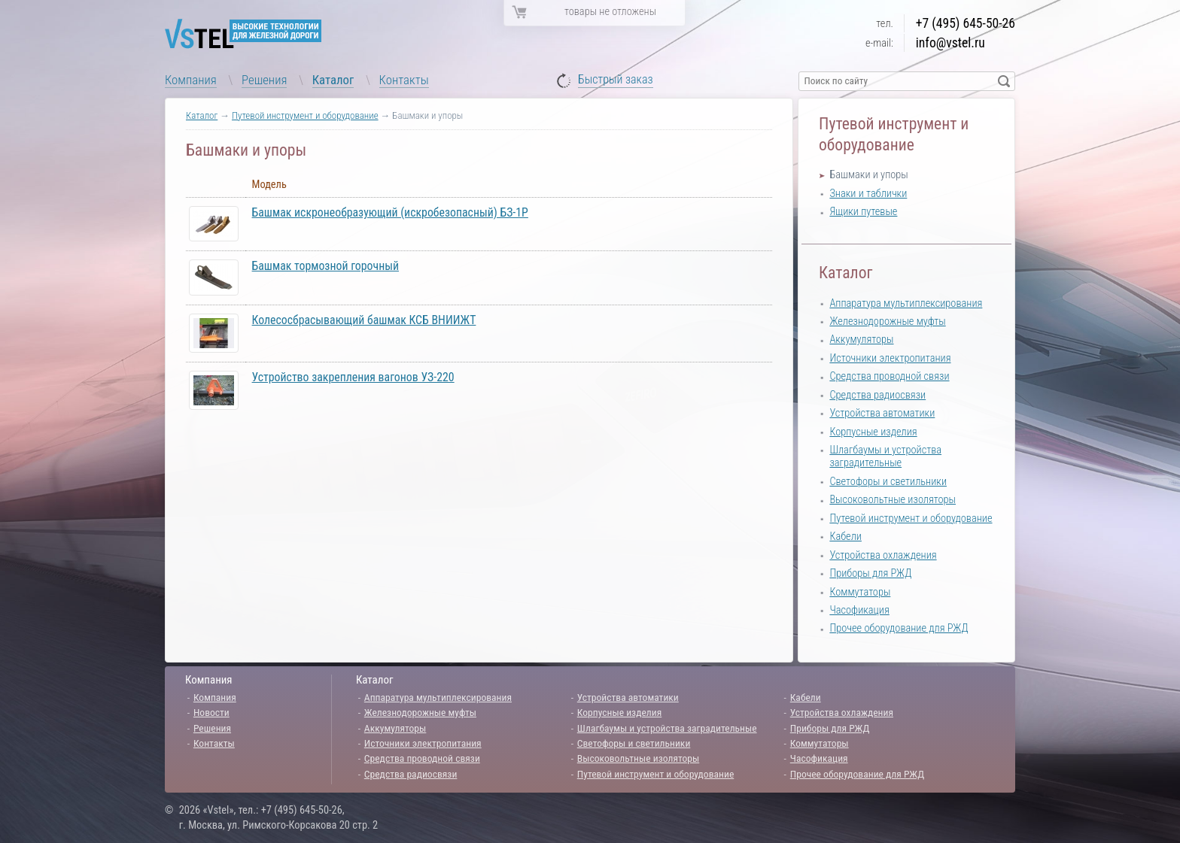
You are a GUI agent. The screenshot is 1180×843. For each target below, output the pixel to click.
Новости (211, 712)
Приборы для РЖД (870, 573)
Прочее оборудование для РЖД (898, 628)
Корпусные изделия (873, 432)
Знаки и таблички (868, 193)
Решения (264, 79)
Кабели (845, 536)
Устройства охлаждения (882, 555)
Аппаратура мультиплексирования (905, 303)
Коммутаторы (859, 592)
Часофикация (859, 610)
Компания (191, 79)
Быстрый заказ (615, 80)
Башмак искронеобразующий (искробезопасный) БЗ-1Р (390, 212)
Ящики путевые (863, 211)
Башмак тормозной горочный (325, 265)
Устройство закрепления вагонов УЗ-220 (353, 377)
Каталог (333, 79)
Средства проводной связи (889, 376)
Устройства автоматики (882, 413)
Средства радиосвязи (877, 395)
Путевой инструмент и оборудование (305, 115)
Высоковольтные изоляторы (892, 499)
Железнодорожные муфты (887, 321)
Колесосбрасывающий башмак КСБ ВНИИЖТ (364, 320)
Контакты (404, 79)
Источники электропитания (889, 358)
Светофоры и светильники (888, 481)
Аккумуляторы (861, 339)
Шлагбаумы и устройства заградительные (885, 456)
